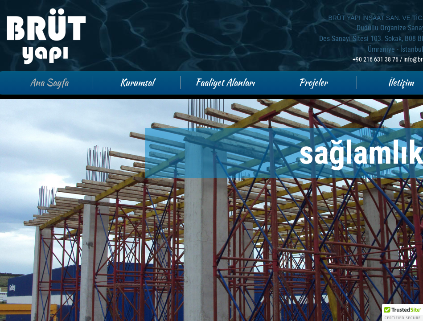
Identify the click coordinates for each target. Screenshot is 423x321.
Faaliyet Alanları (225, 82)
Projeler (313, 82)
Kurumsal (137, 82)
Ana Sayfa (49, 82)
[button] (402, 312)
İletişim (401, 82)
